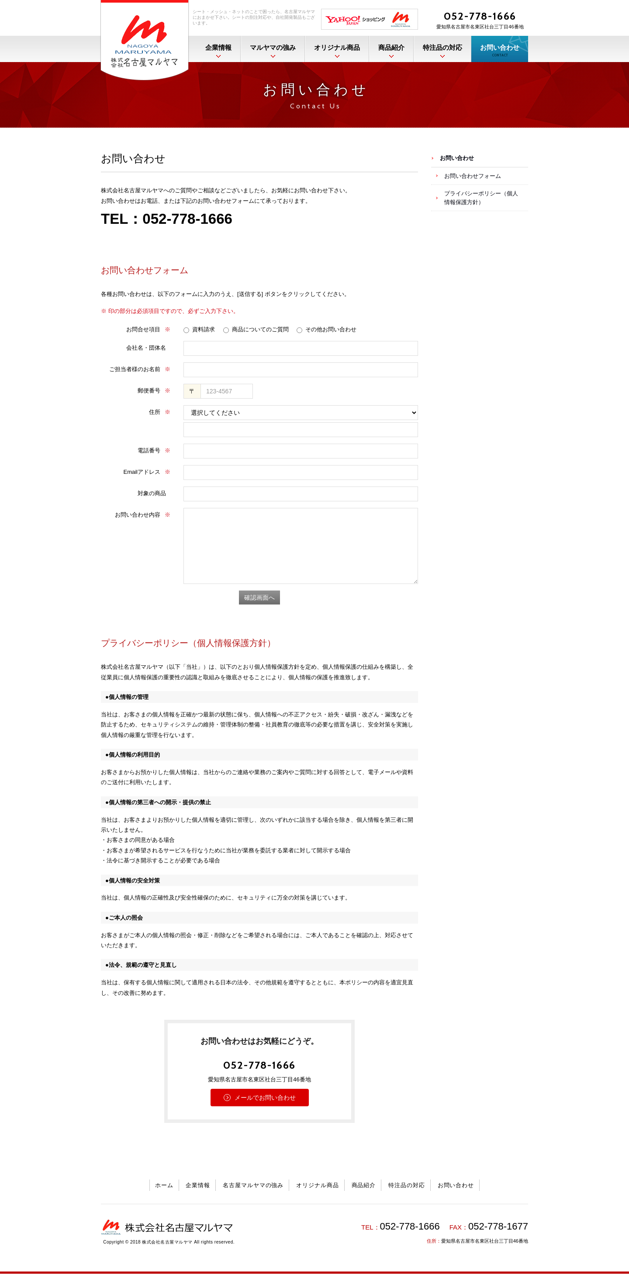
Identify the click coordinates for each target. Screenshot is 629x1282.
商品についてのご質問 (256, 329)
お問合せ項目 (148, 329)
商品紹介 (391, 48)
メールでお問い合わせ (265, 1097)
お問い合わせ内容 (142, 514)
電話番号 (154, 450)
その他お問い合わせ (326, 329)
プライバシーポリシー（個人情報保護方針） (481, 197)
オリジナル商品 (337, 48)
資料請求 (199, 329)
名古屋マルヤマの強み (253, 1185)
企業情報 (218, 48)
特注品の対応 (442, 48)
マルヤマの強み (273, 48)
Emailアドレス (146, 472)
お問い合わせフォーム (472, 176)
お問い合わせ (499, 50)
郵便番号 (154, 390)
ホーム (164, 1185)
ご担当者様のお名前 (139, 369)
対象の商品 (152, 493)
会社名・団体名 (146, 347)
